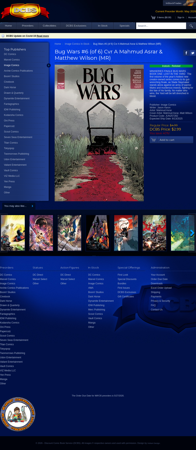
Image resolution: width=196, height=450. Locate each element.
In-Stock (103, 25)
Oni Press (9, 120)
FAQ (153, 305)
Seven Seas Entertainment (18, 137)
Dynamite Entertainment (16, 98)
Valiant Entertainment (15, 165)
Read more (43, 36)
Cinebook (9, 81)
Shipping (155, 292)
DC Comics (10, 54)
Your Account (158, 274)
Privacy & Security (160, 301)
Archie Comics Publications (18, 70)
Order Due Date (159, 279)
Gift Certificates (126, 296)
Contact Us (157, 309)
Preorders (27, 25)
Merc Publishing (96, 309)
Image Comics (11, 65)
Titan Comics (11, 142)
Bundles (122, 283)
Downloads (157, 283)
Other (7, 192)
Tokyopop (9, 148)
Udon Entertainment (14, 159)
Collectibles (49, 25)
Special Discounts (127, 279)
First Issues (124, 287)
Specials (124, 25)
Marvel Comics (12, 59)
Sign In (181, 17)
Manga (7, 187)
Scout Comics (11, 131)
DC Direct (38, 274)
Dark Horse (10, 87)
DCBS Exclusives (76, 25)
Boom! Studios (11, 76)
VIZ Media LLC (12, 176)
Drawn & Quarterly (14, 93)
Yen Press (9, 181)
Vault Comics (11, 170)
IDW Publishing (12, 109)
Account (192, 17)
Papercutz (9, 126)
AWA (90, 287)
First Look (123, 274)
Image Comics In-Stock (77, 44)
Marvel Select (40, 279)
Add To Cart (171, 139)
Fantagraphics (11, 104)
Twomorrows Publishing (16, 153)
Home (8, 25)
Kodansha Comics (13, 115)
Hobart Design (153, 443)
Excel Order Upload (161, 287)
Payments (156, 296)
